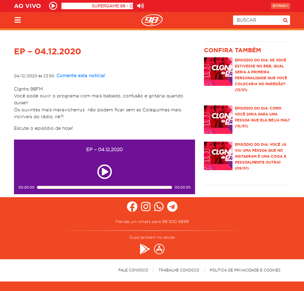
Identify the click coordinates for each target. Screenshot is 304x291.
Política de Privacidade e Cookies (245, 270)
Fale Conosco (133, 270)
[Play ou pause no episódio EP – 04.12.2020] (104, 172)
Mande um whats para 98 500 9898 (152, 221)
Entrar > (280, 5)
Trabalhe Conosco (179, 270)
